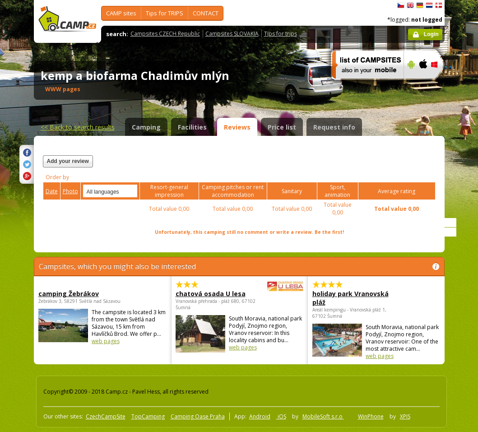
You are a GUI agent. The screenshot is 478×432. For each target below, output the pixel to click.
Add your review (68, 161)
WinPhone (371, 416)
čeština (400, 5)
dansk (438, 5)
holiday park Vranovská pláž (350, 298)
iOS (281, 416)
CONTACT (205, 13)
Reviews (237, 127)
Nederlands (429, 5)
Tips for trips (280, 33)
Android (259, 416)
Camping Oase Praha (198, 416)
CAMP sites (121, 13)
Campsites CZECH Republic (165, 33)
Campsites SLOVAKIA (232, 33)
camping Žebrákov (68, 293)
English (410, 5)
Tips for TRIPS (164, 13)
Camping (146, 127)
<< (78, 127)
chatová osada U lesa (215, 293)
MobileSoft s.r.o (323, 416)
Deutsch (419, 5)
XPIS (405, 416)
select (131, 191)
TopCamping (148, 416)
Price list (282, 127)
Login (431, 34)
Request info (334, 127)
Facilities (192, 127)
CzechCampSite (105, 416)
